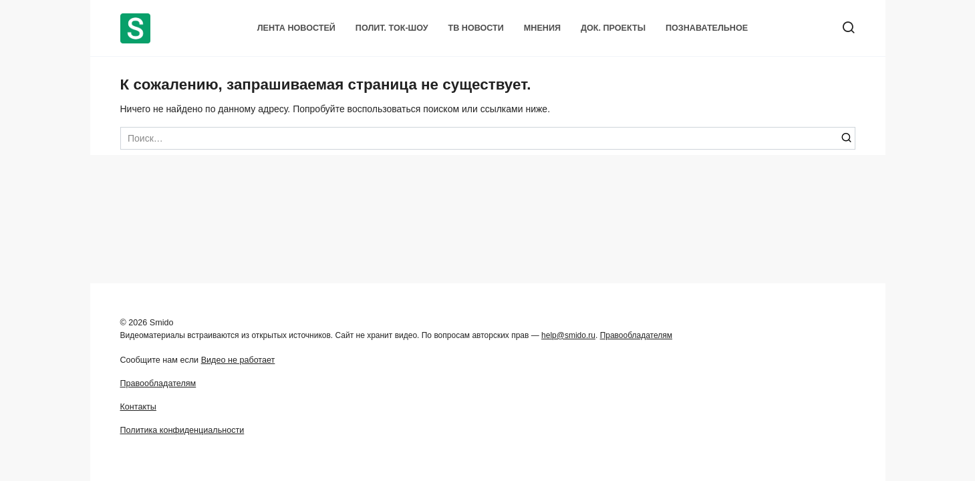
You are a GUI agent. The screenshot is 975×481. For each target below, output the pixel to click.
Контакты (138, 407)
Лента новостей (296, 28)
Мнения (542, 28)
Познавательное (707, 28)
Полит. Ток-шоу (392, 28)
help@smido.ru (568, 335)
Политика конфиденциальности (182, 430)
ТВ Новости (476, 28)
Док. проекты (613, 28)
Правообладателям (636, 335)
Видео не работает (238, 360)
